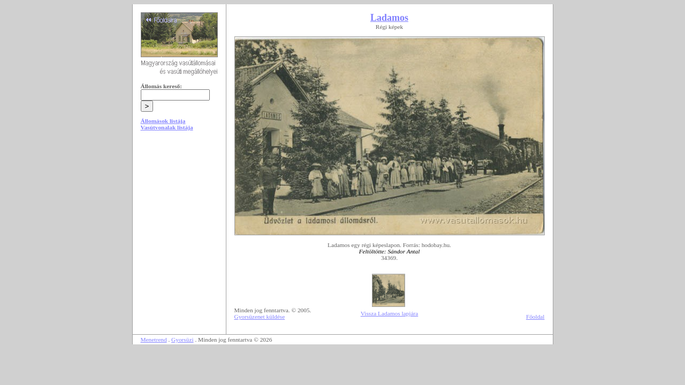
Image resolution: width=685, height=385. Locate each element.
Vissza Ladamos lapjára (389, 313)
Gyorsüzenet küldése (259, 316)
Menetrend (154, 339)
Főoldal (535, 316)
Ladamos (389, 17)
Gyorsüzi (182, 339)
